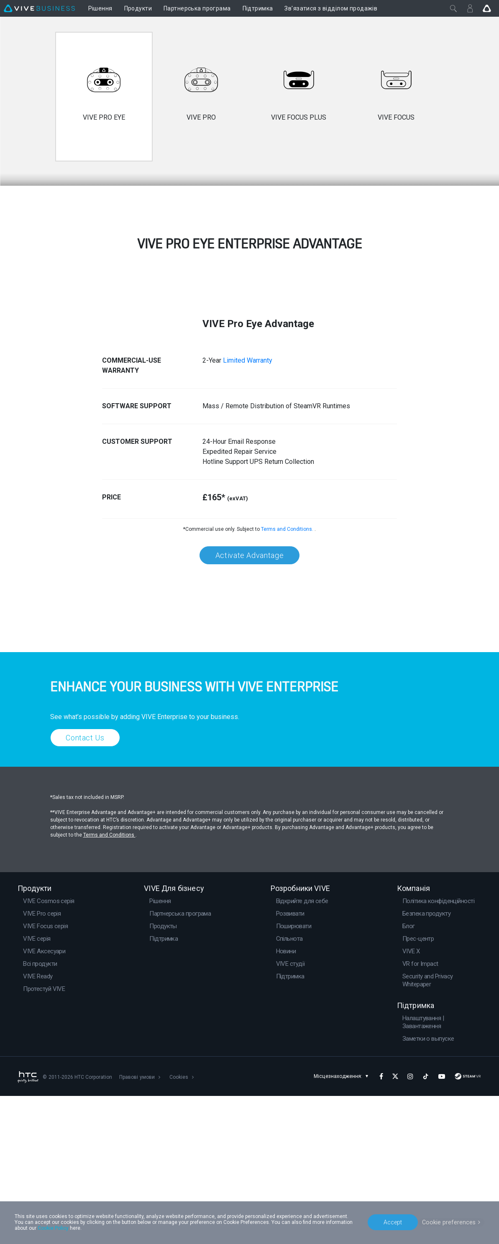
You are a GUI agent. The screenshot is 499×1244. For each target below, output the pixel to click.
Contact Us (85, 885)
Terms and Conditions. (288, 677)
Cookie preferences (450, 1221)
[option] (104, 96)
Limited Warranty (247, 508)
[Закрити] (453, 8)
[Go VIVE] (487, 8)
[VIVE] (39, 8)
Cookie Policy (53, 1228)
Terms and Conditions (109, 983)
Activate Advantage (249, 703)
